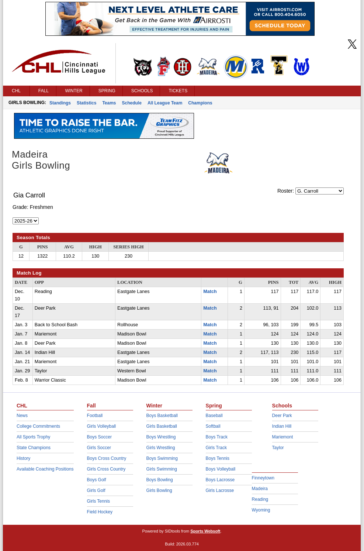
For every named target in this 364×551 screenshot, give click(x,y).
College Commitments (38, 426)
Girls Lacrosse (220, 490)
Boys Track (217, 437)
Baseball (214, 415)
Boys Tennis (217, 458)
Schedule (132, 103)
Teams (109, 103)
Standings (60, 103)
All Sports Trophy (33, 437)
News (22, 415)
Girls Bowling (159, 490)
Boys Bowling (159, 479)
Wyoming (261, 510)
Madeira (260, 488)
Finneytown (263, 478)
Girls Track (216, 447)
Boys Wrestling (161, 437)
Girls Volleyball (101, 426)
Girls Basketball (161, 426)
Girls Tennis (98, 501)
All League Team (165, 103)
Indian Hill (282, 426)
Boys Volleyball (221, 469)
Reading (260, 499)
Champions (200, 103)
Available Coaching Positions (45, 469)
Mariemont (282, 437)
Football (95, 415)
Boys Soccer (99, 437)
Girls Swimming (161, 469)
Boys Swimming (162, 458)
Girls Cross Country (106, 469)
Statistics (86, 103)
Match (209, 291)
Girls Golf (96, 490)
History (23, 458)
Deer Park (282, 415)
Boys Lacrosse (220, 479)
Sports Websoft (205, 531)
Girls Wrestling (160, 447)
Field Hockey (99, 511)
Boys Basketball (162, 415)
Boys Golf (96, 479)
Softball (213, 426)
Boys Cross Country (106, 458)
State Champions (34, 447)
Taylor (278, 447)
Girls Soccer (99, 447)
